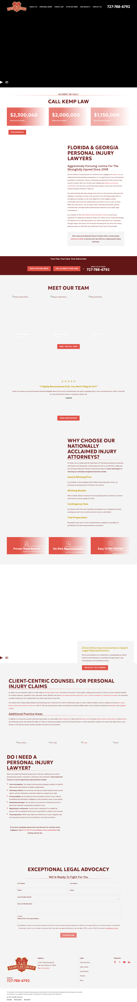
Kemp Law (119, 174)
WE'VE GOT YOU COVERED (95, 669)
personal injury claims (52, 697)
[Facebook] (115, 963)
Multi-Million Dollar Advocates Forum (97, 215)
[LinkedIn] (129, 963)
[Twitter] (120, 963)
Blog (81, 981)
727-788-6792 (118, 6)
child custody (106, 723)
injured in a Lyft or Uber (85, 699)
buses (123, 707)
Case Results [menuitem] (85, 7)
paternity (123, 723)
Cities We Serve (85, 964)
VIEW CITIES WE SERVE (39, 269)
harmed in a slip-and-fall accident (106, 699)
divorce (114, 723)
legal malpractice (64, 723)
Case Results (84, 972)
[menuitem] (9, 1000)
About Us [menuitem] (33, 7)
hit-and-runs (31, 710)
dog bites (113, 710)
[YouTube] (124, 963)
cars (118, 707)
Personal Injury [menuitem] (46, 7)
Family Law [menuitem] (59, 7)
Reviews (82, 977)
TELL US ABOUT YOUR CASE (67, 269)
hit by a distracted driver (68, 699)
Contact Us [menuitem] (97, 7)
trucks (15, 710)
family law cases (84, 723)
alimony (99, 723)
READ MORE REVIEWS (68, 418)
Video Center (84, 968)
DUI (40, 710)
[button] (7, 82)
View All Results (17, 132)
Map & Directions (43, 969)
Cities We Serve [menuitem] (72, 7)
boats (11, 710)
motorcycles (22, 710)
